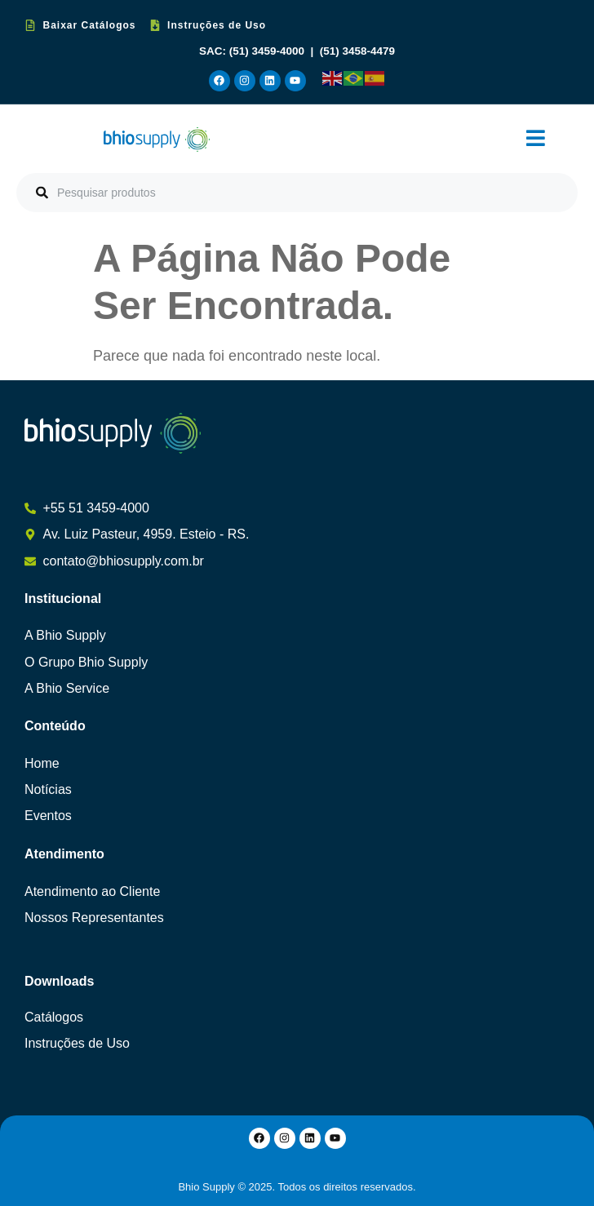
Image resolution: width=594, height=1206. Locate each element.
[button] (536, 139)
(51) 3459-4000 (268, 51)
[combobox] (297, 192)
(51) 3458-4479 (357, 51)
